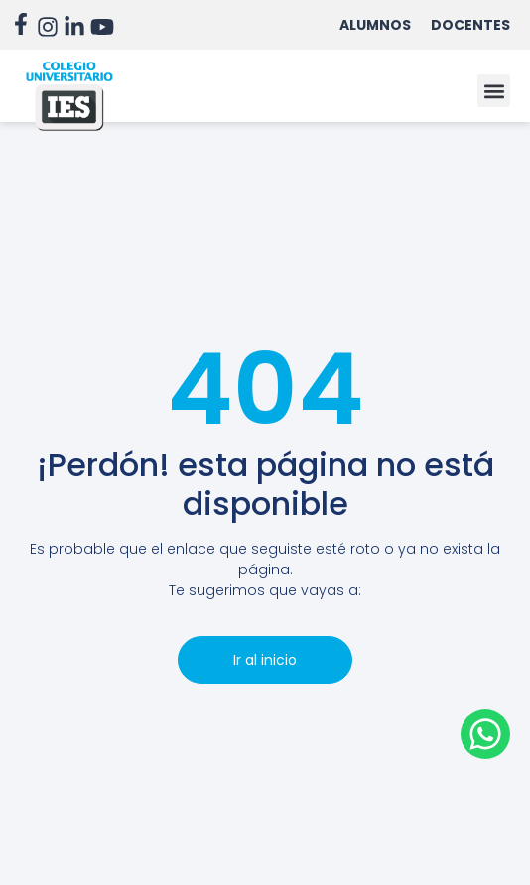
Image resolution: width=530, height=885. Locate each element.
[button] (493, 90)
